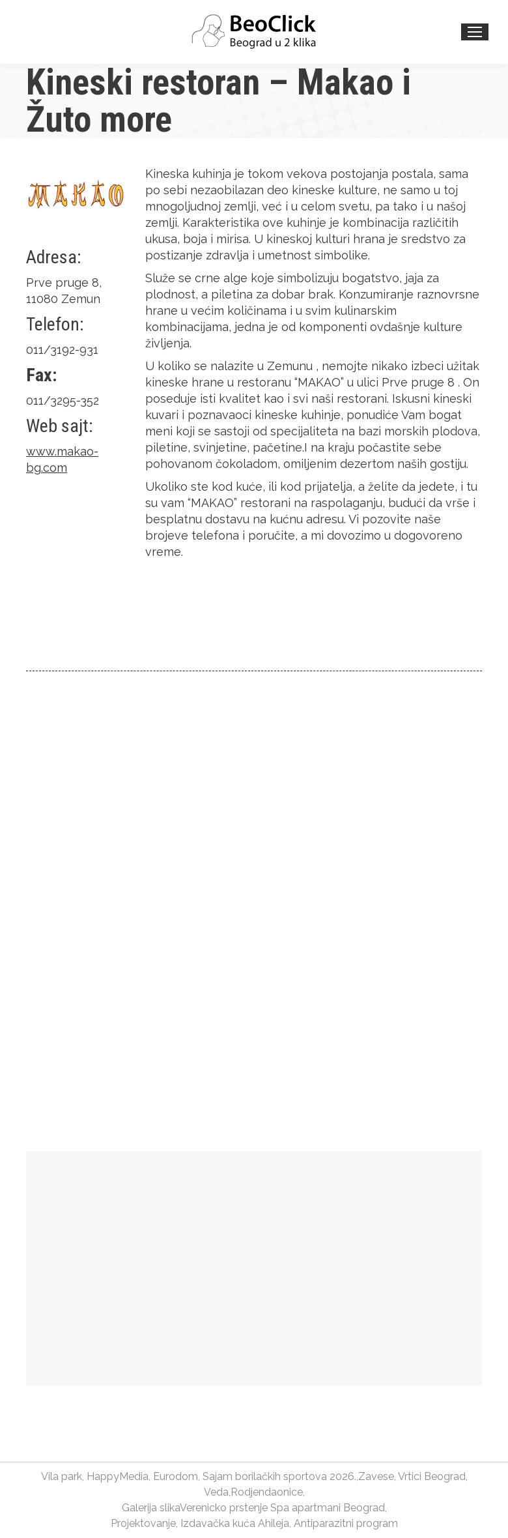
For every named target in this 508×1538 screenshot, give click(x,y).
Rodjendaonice (267, 1492)
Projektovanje (143, 1523)
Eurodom (175, 1476)
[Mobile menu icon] (474, 31)
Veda (216, 1492)
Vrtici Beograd (432, 1476)
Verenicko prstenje (224, 1508)
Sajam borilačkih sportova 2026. (279, 1476)
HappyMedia (117, 1476)
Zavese (376, 1476)
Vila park (61, 1476)
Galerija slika (151, 1508)
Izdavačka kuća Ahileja (234, 1523)
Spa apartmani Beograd (327, 1508)
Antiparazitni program (346, 1523)
